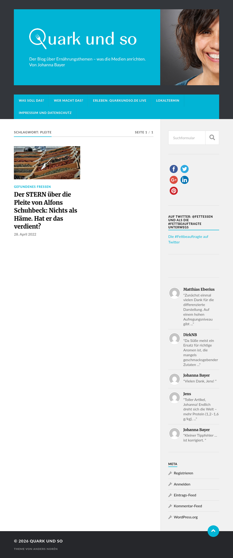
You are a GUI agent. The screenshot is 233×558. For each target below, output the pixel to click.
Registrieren (183, 473)
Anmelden (182, 484)
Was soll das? (31, 100)
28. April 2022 (25, 234)
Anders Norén (45, 549)
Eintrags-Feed (185, 495)
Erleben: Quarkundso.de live (120, 100)
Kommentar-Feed (188, 506)
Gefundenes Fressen (32, 187)
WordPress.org (186, 517)
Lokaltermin (168, 100)
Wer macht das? (68, 100)
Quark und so (46, 541)
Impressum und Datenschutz (45, 113)
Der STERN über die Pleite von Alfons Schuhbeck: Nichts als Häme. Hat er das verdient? (45, 210)
